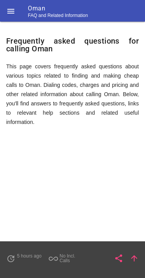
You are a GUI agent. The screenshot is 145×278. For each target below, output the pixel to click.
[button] (11, 11)
